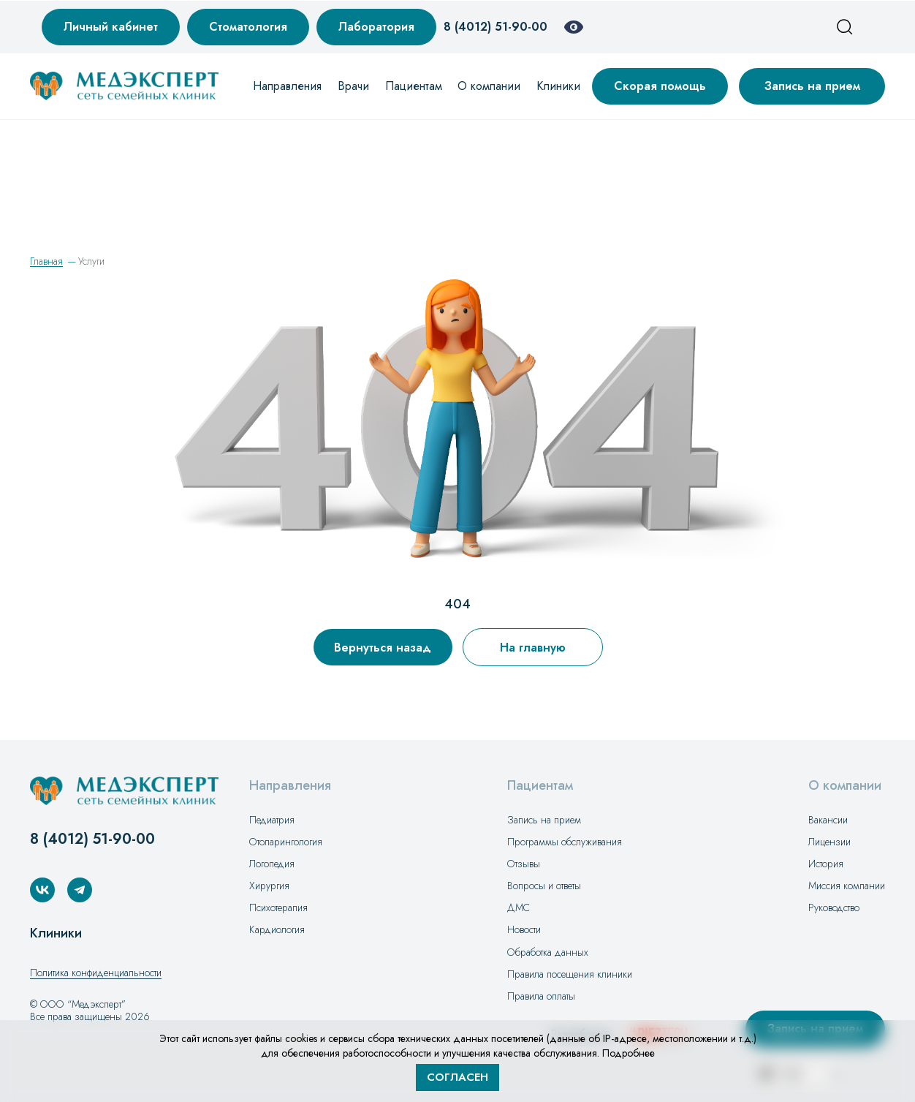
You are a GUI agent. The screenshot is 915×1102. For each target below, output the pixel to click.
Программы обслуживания (564, 841)
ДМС (518, 907)
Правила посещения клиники (569, 974)
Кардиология (277, 929)
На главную (533, 647)
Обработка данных (547, 952)
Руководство (833, 907)
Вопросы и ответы (544, 885)
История (825, 863)
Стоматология (248, 26)
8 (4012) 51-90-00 (495, 26)
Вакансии (828, 819)
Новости (524, 929)
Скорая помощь (660, 86)
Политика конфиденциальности (96, 972)
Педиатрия (272, 819)
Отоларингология (285, 841)
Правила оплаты (541, 996)
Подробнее (628, 1053)
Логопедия (272, 863)
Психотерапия (278, 907)
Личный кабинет (111, 26)
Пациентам (413, 86)
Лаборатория (376, 26)
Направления (287, 86)
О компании (489, 86)
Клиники (558, 86)
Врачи (353, 86)
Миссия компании (846, 885)
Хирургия (269, 885)
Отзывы (523, 863)
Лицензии (829, 841)
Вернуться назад (382, 647)
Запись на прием (812, 86)
